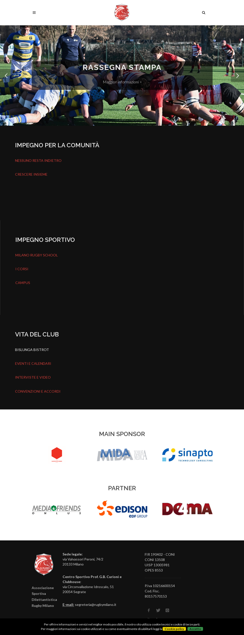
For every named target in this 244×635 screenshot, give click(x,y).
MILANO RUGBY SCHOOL (36, 255)
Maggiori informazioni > (122, 81)
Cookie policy (174, 629)
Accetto (195, 629)
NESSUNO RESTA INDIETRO (38, 160)
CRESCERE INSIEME (31, 174)
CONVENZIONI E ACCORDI (38, 391)
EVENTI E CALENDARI (33, 363)
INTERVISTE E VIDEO (33, 377)
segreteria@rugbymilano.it (95, 604)
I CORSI (21, 269)
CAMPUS (22, 282)
